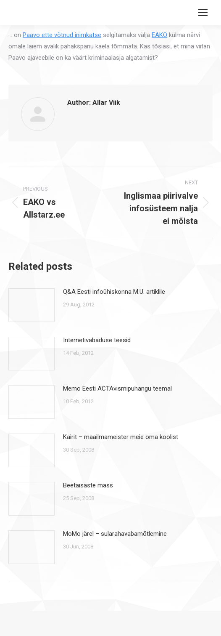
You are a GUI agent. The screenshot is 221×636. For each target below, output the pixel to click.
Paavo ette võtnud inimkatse (62, 35)
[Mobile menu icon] (203, 13)
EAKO (159, 35)
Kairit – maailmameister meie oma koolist (120, 437)
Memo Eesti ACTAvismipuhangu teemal (117, 388)
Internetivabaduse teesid (97, 340)
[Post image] (31, 305)
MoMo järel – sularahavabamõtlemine (115, 534)
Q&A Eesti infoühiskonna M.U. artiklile (114, 291)
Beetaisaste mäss (88, 485)
